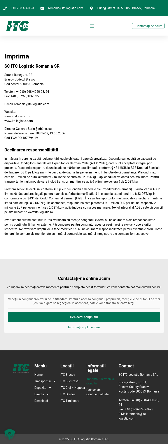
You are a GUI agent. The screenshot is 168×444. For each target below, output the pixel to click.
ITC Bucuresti (69, 381)
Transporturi (40, 381)
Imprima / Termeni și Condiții (100, 381)
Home (38, 374)
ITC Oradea (67, 394)
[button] (92, 26)
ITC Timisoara (69, 401)
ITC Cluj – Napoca (72, 387)
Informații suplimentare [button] (84, 327)
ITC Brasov (67, 374)
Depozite (40, 388)
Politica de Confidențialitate (97, 392)
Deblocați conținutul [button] (84, 317)
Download (40, 401)
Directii (40, 394)
